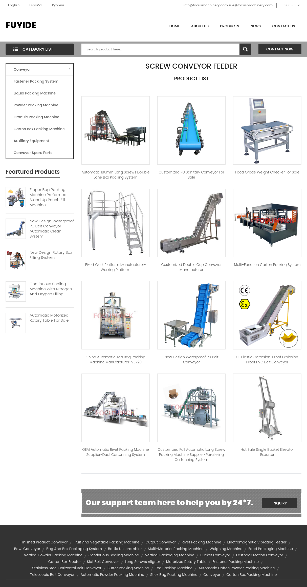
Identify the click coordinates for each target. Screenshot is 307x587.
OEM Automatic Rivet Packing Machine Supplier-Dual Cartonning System (115, 452)
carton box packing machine (251, 574)
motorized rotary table (186, 561)
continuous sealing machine (114, 555)
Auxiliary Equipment (31, 140)
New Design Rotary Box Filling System (51, 255)
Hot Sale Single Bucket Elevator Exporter (267, 452)
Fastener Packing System (36, 81)
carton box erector (64, 561)
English (13, 5)
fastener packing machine (235, 561)
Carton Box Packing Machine (39, 128)
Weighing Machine (226, 548)
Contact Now (280, 49)
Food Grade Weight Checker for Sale (267, 172)
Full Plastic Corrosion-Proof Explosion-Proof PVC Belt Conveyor (267, 360)
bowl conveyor (27, 548)
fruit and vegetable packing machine (106, 542)
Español (35, 5)
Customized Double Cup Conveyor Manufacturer (191, 267)
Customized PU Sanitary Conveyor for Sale (191, 175)
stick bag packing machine (173, 574)
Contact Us (283, 26)
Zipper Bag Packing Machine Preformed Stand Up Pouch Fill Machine (48, 197)
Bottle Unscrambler (125, 548)
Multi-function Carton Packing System (267, 264)
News (256, 26)
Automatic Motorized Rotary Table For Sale (49, 318)
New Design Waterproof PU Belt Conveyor (191, 360)
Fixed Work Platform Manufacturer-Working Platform (115, 267)
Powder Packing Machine (36, 105)
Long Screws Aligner (142, 561)
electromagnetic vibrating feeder (257, 542)
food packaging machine (270, 548)
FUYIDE (21, 25)
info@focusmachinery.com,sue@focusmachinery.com (228, 5)
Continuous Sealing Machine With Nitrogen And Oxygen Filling (51, 289)
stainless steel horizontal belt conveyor (66, 568)
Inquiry (280, 503)
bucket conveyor (215, 555)
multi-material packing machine (176, 548)
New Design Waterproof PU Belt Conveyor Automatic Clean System (52, 229)
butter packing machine (128, 568)
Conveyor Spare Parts (33, 152)
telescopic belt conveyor (52, 574)
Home (174, 26)
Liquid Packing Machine (35, 93)
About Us (200, 26)
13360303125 (291, 5)
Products (229, 26)
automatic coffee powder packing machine (237, 568)
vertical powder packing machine (53, 555)
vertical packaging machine (169, 555)
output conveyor (160, 542)
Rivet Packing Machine (201, 542)
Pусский (58, 5)
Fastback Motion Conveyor (259, 555)
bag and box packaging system (74, 548)
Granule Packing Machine (36, 117)
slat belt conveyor (103, 561)
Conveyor (42, 69)
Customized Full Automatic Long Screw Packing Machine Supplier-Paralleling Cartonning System (191, 454)
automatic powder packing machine (112, 574)
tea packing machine (173, 568)
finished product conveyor (44, 542)
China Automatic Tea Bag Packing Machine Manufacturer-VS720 (115, 360)
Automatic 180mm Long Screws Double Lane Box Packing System (115, 175)
